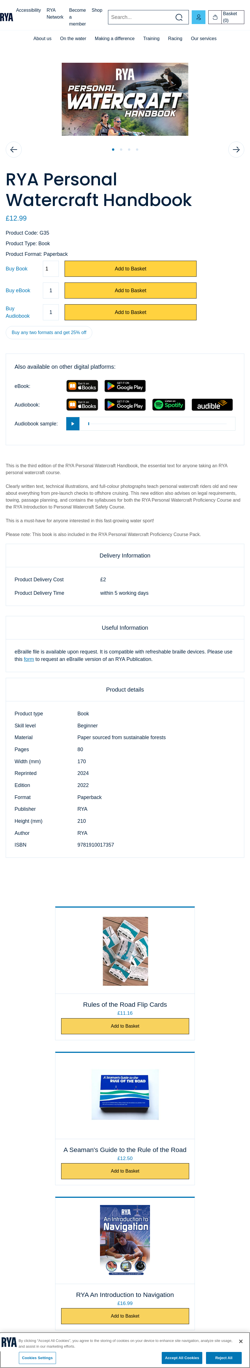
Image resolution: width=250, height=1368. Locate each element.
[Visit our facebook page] (14, 1330)
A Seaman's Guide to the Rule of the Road (184, 1009)
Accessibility (28, 10)
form (29, 659)
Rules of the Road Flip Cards (65, 1014)
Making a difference (115, 38)
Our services (204, 38)
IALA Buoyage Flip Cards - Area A (185, 1159)
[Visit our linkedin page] (74, 1330)
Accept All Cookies (182, 1358)
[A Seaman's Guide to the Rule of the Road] (184, 951)
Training (151, 38)
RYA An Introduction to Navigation (66, 1159)
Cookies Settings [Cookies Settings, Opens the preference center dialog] (37, 1358)
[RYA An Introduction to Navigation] (65, 1106)
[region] (125, 1350)
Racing (175, 38)
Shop (97, 10)
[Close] (241, 1341)
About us (42, 38)
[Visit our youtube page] (34, 1330)
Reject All (223, 1358)
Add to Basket (131, 269)
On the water (73, 38)
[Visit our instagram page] (54, 1330)
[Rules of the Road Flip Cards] (65, 951)
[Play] (72, 423)
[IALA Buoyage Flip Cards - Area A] (184, 1106)
